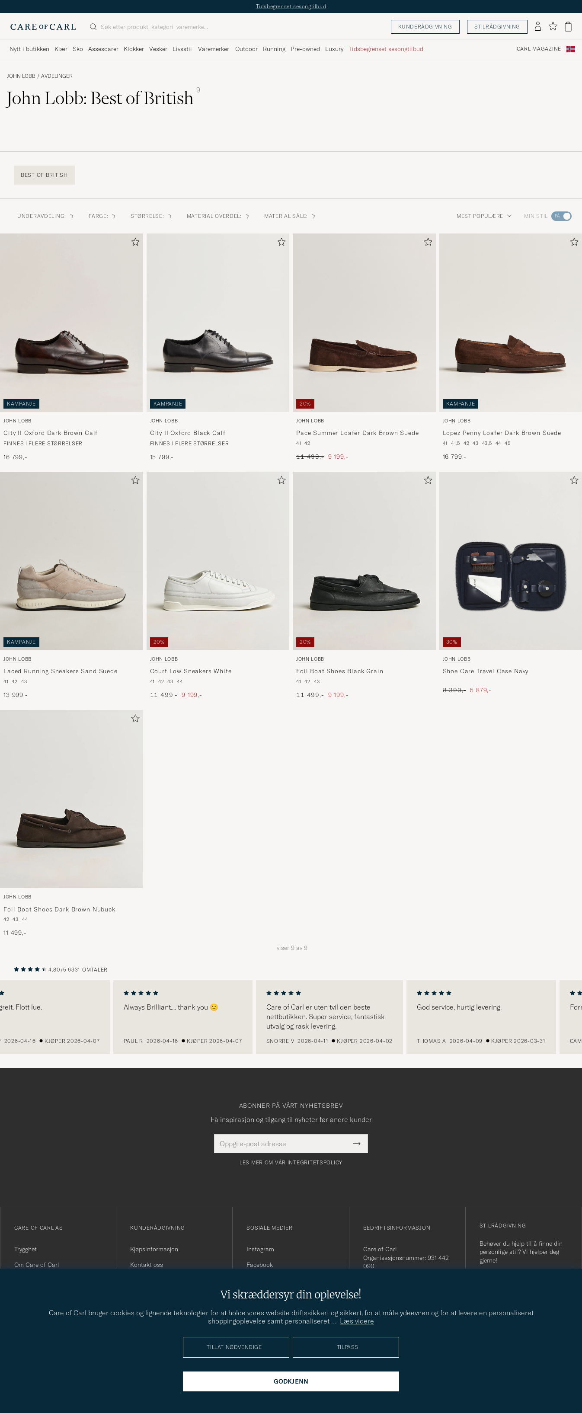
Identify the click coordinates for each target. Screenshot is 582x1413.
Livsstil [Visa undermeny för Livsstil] (182, 49)
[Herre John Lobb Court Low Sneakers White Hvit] (218, 561)
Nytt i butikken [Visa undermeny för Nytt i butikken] (29, 49)
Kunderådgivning (425, 26)
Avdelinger (57, 76)
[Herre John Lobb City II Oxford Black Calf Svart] (218, 322)
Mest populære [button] (484, 216)
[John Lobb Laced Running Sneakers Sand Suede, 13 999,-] (71, 585)
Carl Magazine (539, 49)
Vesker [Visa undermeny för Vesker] (158, 49)
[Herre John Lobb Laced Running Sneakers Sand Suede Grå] (71, 561)
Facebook (259, 1265)
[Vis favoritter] (552, 27)
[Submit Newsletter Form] (357, 1144)
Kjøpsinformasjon (154, 1249)
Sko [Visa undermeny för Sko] (78, 49)
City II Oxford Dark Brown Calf (50, 433)
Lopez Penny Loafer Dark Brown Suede (502, 433)
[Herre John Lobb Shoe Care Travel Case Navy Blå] (510, 561)
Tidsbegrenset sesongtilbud (291, 6)
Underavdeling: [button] (46, 216)
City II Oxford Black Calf (188, 433)
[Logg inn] (538, 27)
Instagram (260, 1249)
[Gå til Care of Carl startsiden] (43, 26)
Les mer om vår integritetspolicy (291, 1162)
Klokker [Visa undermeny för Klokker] (134, 49)
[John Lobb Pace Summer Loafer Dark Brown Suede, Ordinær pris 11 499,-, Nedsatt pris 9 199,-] (364, 347)
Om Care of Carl (36, 1265)
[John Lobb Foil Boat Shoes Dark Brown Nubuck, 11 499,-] (71, 823)
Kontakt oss (146, 1265)
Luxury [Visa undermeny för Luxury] (334, 49)
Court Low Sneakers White (191, 671)
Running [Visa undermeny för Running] (274, 49)
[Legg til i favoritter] (133, 243)
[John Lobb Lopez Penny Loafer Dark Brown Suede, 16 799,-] (510, 347)
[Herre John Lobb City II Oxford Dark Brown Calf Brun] (71, 322)
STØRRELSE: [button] (152, 216)
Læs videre (357, 1321)
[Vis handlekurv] (568, 26)
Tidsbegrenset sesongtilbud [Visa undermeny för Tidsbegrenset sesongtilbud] (386, 49)
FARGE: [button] (103, 216)
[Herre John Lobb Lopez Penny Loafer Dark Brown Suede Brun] (510, 322)
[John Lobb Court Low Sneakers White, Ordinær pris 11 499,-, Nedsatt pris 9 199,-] (218, 585)
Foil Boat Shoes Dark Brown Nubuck (59, 909)
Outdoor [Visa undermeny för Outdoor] (246, 49)
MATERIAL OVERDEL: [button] (218, 216)
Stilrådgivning (497, 26)
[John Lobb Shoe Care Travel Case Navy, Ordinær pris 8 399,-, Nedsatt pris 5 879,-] (510, 585)
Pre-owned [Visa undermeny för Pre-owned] (305, 49)
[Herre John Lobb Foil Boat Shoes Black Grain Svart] (364, 561)
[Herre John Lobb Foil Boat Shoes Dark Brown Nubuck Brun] (71, 799)
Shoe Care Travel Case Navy (486, 671)
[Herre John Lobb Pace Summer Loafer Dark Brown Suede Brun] (364, 322)
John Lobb (21, 76)
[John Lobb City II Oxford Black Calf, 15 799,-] (218, 347)
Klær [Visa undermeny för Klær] (60, 49)
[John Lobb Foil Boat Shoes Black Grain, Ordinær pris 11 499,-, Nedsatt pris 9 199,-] (364, 585)
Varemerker (213, 49)
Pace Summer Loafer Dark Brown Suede (357, 433)
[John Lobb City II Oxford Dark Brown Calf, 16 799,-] (71, 347)
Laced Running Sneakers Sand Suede (60, 671)
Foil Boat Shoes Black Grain (340, 671)
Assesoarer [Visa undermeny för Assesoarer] (103, 49)
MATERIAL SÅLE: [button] (290, 216)
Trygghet (25, 1249)
